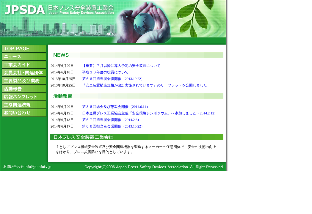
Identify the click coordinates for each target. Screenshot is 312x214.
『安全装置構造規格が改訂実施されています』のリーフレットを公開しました (144, 85)
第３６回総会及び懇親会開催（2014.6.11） (116, 107)
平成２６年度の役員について (105, 72)
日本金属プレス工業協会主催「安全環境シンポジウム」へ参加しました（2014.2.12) (148, 113)
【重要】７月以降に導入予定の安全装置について (121, 66)
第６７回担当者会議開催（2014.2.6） (111, 120)
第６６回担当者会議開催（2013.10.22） (113, 79)
